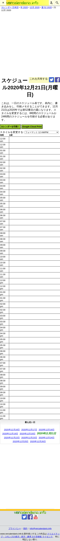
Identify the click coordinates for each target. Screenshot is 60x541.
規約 (25, 528)
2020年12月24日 (46, 437)
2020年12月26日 (38, 441)
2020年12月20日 (27, 433)
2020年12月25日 (20, 441)
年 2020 (24, 7)
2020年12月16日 (12, 429)
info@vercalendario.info (41, 528)
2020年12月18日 (46, 429)
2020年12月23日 (29, 437)
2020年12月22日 (12, 437)
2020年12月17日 (29, 429)
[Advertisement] (30, 44)
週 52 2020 (46, 7)
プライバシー (14, 528)
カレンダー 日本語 (10, 7)
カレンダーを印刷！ (10, 126)
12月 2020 (35, 7)
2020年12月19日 (10, 433)
